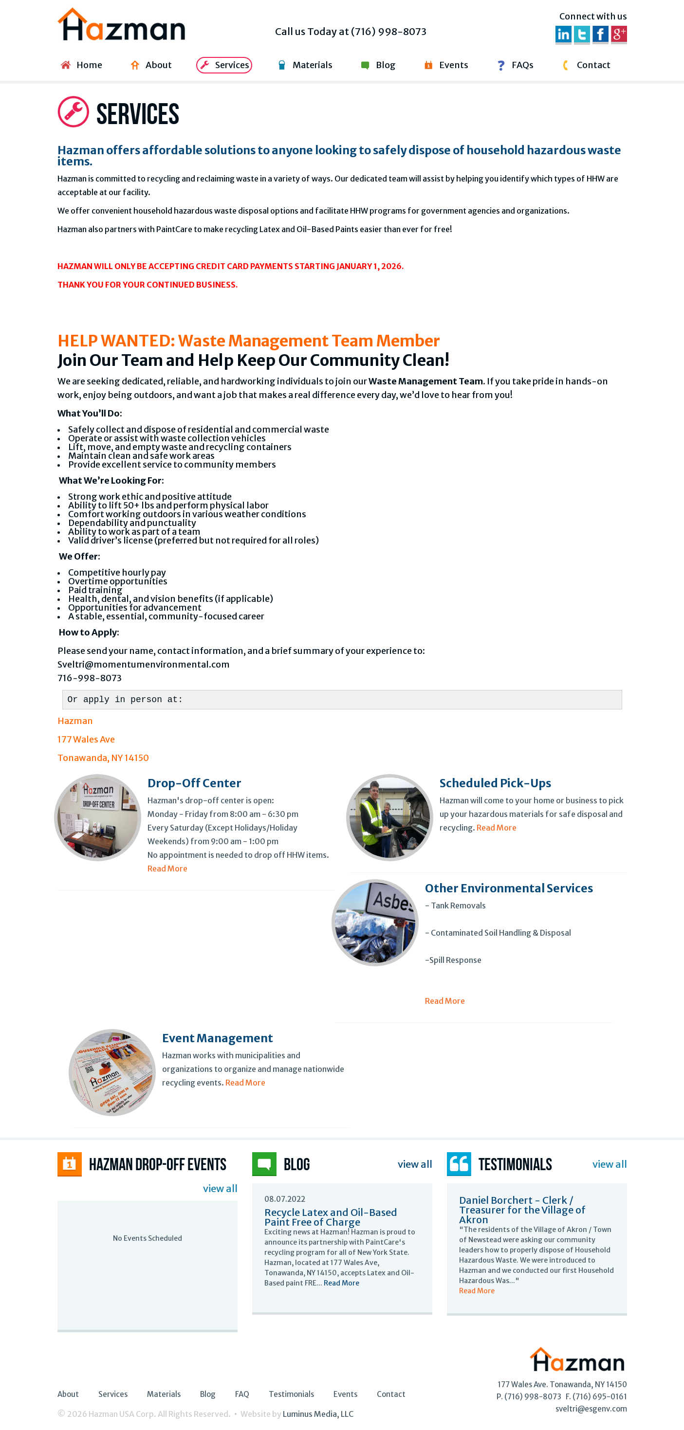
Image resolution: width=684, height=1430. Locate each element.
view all (220, 1188)
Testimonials (291, 1394)
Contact (584, 65)
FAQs (514, 65)
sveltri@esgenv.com (591, 1408)
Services (223, 65)
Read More (167, 868)
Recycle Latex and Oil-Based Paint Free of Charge (330, 1217)
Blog (377, 65)
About (150, 65)
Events (444, 65)
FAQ (242, 1394)
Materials (304, 65)
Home (80, 65)
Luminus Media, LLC (318, 1414)
